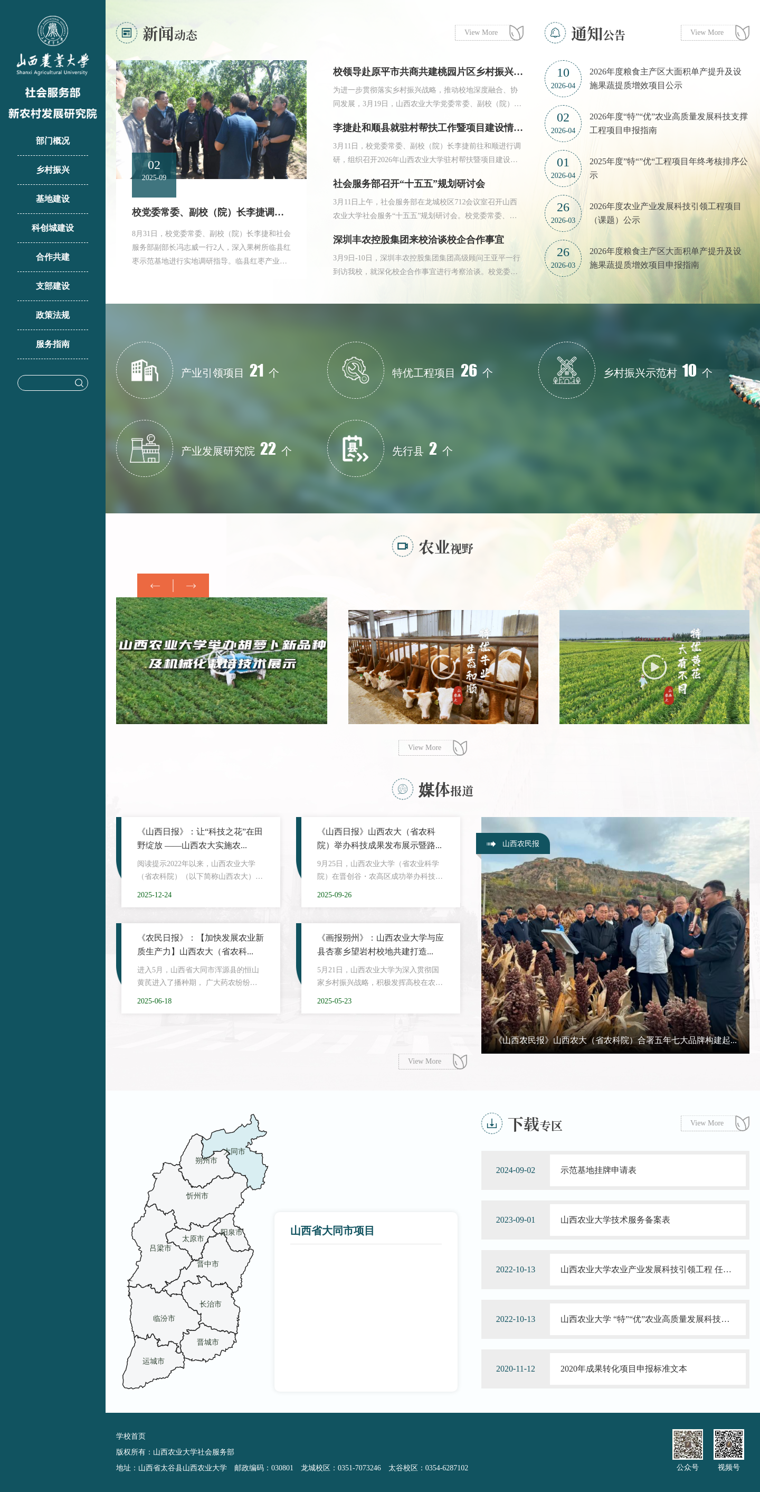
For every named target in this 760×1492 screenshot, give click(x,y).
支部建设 (53, 285)
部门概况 (53, 140)
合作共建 (53, 256)
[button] (191, 585)
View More (481, 32)
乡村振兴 (53, 169)
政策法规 (53, 315)
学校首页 (131, 1436)
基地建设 (53, 198)
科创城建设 (53, 227)
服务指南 (53, 344)
